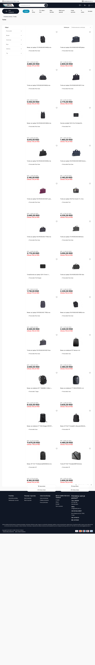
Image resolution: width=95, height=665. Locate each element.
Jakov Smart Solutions (20, 663)
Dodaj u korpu (43, 71)
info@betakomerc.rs (76, 639)
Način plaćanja (27, 629)
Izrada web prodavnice (8, 663)
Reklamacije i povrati (13, 631)
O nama (80, 10)
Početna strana (8, 14)
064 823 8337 (74, 635)
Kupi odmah (43, 67)
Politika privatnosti (44, 631)
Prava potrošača (44, 633)
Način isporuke (27, 631)
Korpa (74, 5)
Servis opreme (59, 637)
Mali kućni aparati (62, 10)
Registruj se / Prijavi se (86, 5)
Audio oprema (72, 10)
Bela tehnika (52, 10)
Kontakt (86, 10)
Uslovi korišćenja (44, 629)
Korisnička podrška (13, 629)
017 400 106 (74, 633)
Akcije (27, 10)
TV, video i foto (43, 10)
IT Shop (34, 10)
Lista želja (66, 5)
